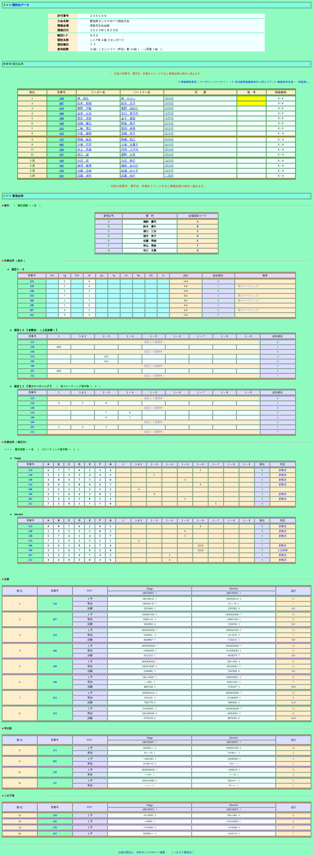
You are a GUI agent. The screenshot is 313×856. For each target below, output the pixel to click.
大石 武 (83, 160)
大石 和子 (128, 160)
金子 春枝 (128, 118)
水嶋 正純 (84, 170)
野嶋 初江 (128, 139)
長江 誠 (83, 154)
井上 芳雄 (84, 149)
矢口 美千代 (129, 113)
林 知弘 (83, 98)
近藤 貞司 (84, 175)
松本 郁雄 (84, 103)
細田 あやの (129, 165)
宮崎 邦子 (128, 133)
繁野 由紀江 (129, 108)
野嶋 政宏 (84, 139)
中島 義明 (84, 133)
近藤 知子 (128, 175)
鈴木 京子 (128, 103)
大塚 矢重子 (129, 144)
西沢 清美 (84, 118)
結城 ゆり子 (129, 170)
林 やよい (128, 98)
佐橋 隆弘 (84, 123)
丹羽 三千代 (129, 149)
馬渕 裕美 (128, 128)
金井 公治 (84, 113)
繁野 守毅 (84, 108)
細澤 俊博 (84, 165)
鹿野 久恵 (128, 154)
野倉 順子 (128, 123)
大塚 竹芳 (84, 144)
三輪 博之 (84, 128)
